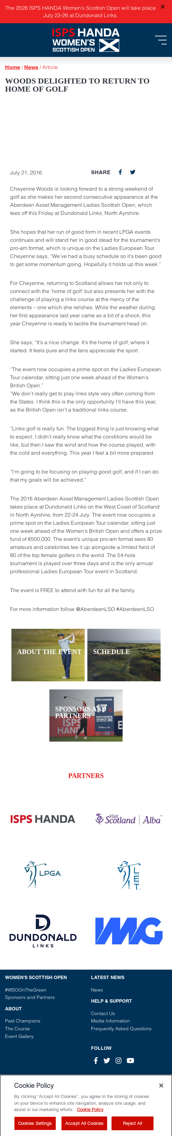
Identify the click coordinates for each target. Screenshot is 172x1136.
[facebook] (120, 172)
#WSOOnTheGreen (25, 990)
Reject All (132, 1127)
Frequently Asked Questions (121, 1029)
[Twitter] (107, 1061)
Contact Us (103, 1013)
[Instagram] (118, 1061)
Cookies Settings (35, 1127)
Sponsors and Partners (30, 997)
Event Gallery (19, 1036)
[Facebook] (96, 1061)
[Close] (161, 1090)
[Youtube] (130, 1061)
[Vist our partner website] (43, 819)
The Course (17, 1029)
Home (12, 67)
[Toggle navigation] (161, 40)
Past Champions (22, 1021)
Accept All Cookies (84, 1127)
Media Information (110, 1021)
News (31, 67)
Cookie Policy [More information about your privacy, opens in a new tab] (90, 1114)
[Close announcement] (163, 7)
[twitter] (132, 172)
